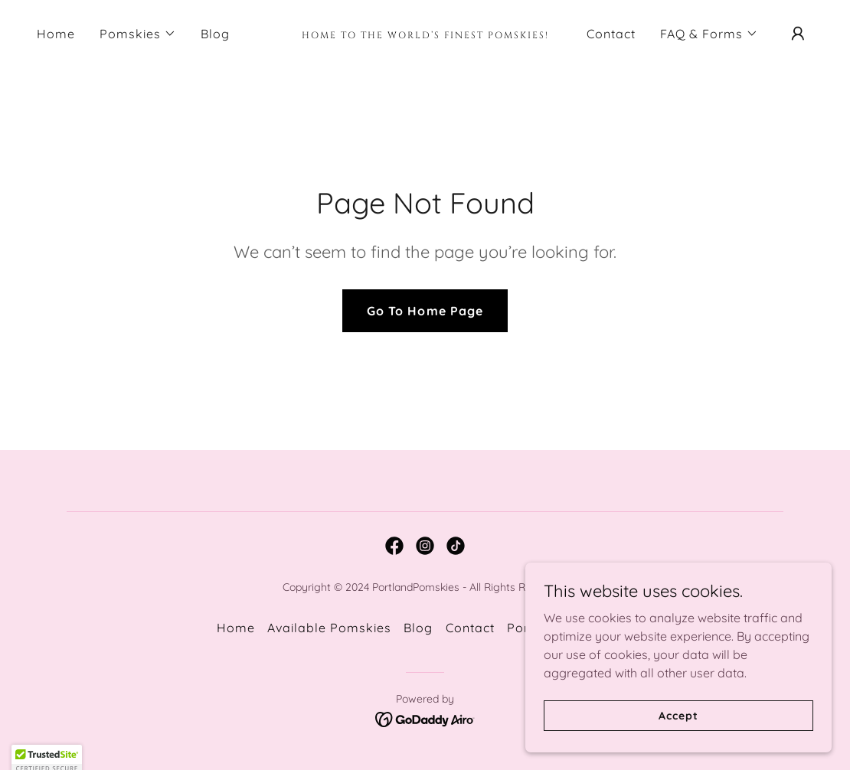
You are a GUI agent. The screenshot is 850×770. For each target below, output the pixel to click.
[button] (138, 33)
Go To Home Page (424, 310)
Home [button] (236, 627)
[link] (425, 33)
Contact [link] (611, 33)
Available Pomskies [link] (329, 627)
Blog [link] (215, 33)
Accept (678, 715)
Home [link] (56, 33)
